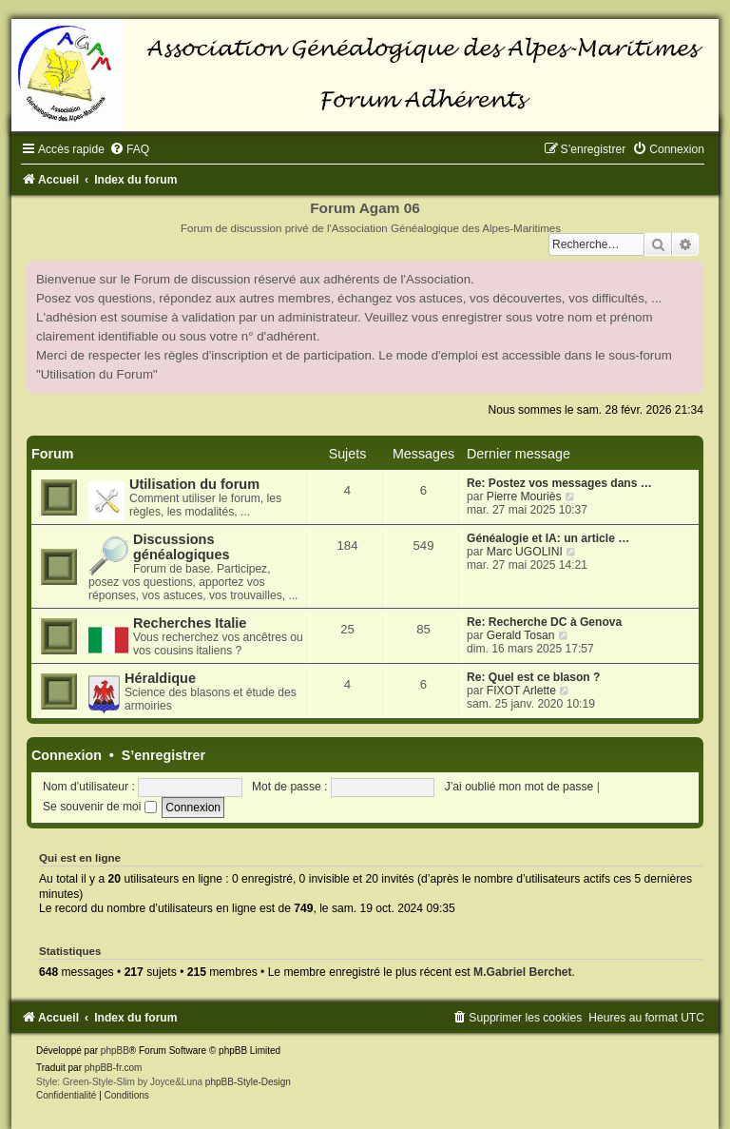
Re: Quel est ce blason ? (533, 677)
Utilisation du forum (194, 484)
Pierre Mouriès (524, 496)
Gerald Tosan (521, 635)
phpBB (115, 1050)
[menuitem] (129, 149)
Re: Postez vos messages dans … (559, 483)
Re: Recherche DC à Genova (544, 622)
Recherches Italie (189, 623)
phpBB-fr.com (114, 1067)
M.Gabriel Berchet (522, 972)
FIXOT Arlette (521, 690)
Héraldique (160, 678)
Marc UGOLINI (525, 551)
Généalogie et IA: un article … (548, 538)
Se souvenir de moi (100, 806)
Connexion (66, 755)
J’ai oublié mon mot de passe (519, 786)
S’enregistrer (163, 755)
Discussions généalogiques (181, 547)
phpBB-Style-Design (248, 1082)
